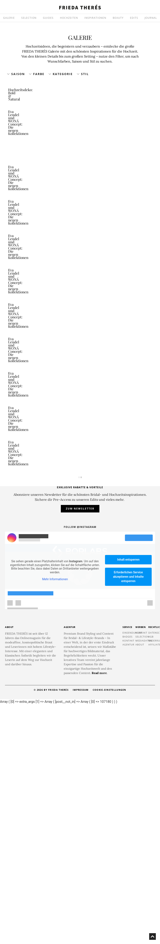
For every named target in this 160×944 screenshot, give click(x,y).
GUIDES (48, 18)
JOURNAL (151, 18)
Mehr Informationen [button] (55, 819)
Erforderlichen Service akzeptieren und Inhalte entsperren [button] (128, 816)
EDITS (134, 18)
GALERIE (9, 18)
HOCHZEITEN (69, 18)
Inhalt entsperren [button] (128, 799)
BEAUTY (118, 18)
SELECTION (28, 18)
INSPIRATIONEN (95, 18)
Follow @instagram (80, 766)
